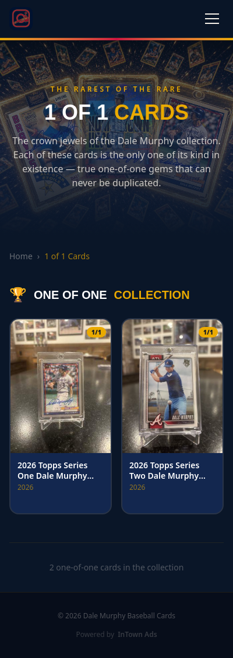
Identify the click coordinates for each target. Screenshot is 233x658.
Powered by (116, 634)
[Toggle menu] (212, 18)
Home (21, 256)
